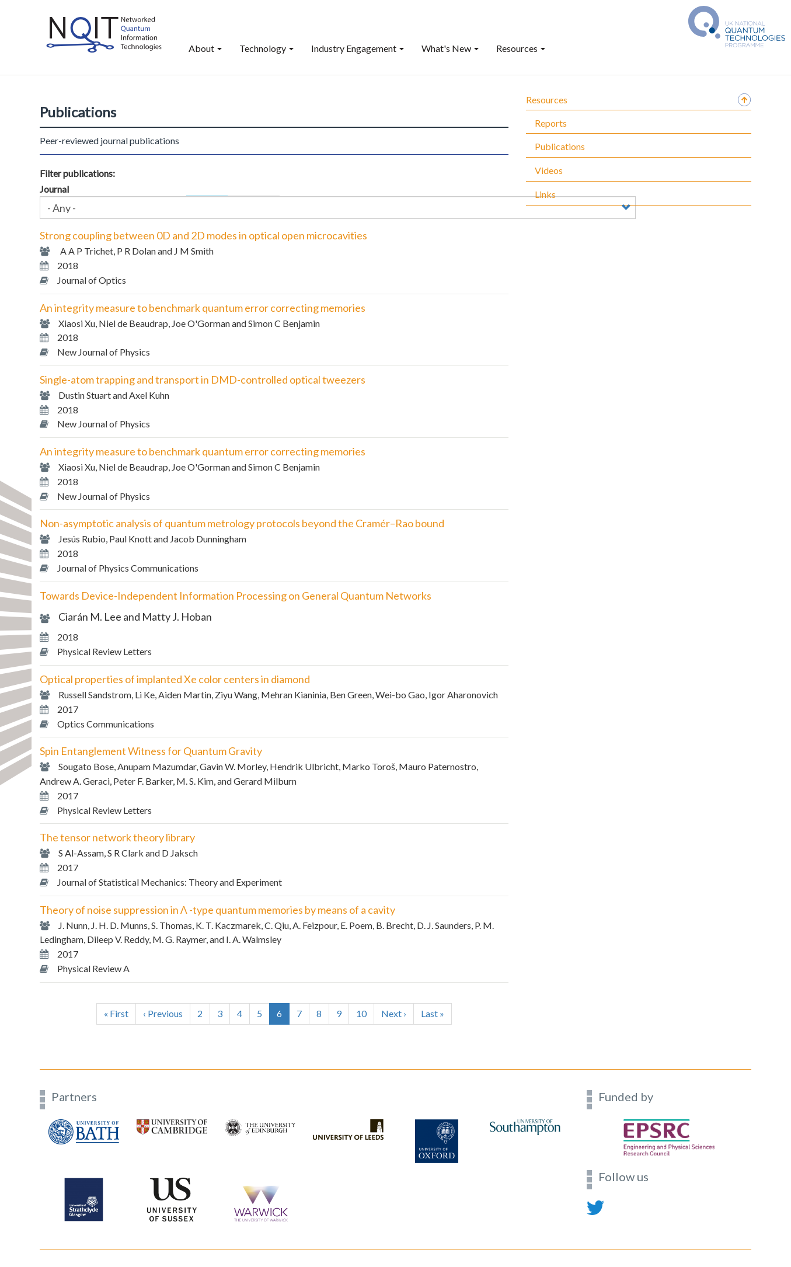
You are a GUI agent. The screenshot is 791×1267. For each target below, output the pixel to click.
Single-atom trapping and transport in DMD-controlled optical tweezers (202, 379)
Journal (54, 188)
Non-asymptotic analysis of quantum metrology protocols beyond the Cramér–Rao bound (242, 523)
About (205, 48)
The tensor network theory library (117, 837)
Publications (560, 146)
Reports (551, 122)
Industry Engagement (357, 48)
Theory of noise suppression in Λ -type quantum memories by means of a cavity (217, 909)
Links (545, 194)
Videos (549, 170)
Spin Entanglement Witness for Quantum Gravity (151, 750)
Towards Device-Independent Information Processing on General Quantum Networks (235, 595)
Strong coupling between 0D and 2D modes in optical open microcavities (203, 235)
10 (365, 1013)
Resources (520, 48)
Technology (266, 48)
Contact (55, 1242)
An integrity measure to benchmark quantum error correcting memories (202, 307)
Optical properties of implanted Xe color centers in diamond (175, 679)
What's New (450, 48)
